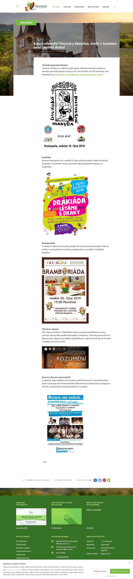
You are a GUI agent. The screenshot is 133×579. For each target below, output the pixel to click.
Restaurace (91, 548)
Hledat (115, 7)
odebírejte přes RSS (64, 480)
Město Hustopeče (94, 510)
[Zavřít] (129, 563)
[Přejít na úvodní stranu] (36, 7)
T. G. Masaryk (106, 541)
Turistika (67, 7)
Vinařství (90, 541)
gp (104, 480)
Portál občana (21, 541)
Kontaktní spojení (23, 548)
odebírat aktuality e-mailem (37, 480)
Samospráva (79, 7)
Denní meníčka (92, 554)
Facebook (90, 528)
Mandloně (90, 545)
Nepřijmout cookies (100, 571)
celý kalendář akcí (62, 557)
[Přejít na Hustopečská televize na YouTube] (66, 516)
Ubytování (105, 545)
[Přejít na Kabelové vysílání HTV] (31, 516)
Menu (17, 6)
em (109, 480)
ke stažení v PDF (21, 528)
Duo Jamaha (60, 553)
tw (100, 480)
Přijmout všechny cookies (120, 571)
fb (95, 480)
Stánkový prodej (22, 558)
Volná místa (20, 555)
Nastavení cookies (111, 576)
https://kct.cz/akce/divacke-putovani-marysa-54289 (79, 74)
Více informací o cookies (14, 570)
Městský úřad (93, 7)
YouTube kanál (56, 528)
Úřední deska (21, 545)
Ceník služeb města (23, 551)
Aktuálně (56, 7)
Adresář (105, 7)
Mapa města (106, 554)
